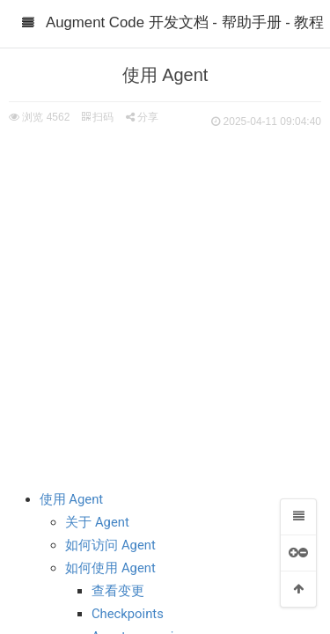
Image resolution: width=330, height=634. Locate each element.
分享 (142, 117)
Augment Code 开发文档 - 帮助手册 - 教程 (185, 22)
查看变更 (118, 591)
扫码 (98, 117)
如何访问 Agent (110, 545)
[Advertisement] (165, 306)
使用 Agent (72, 499)
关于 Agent (97, 522)
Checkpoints (128, 614)
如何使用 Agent (110, 568)
